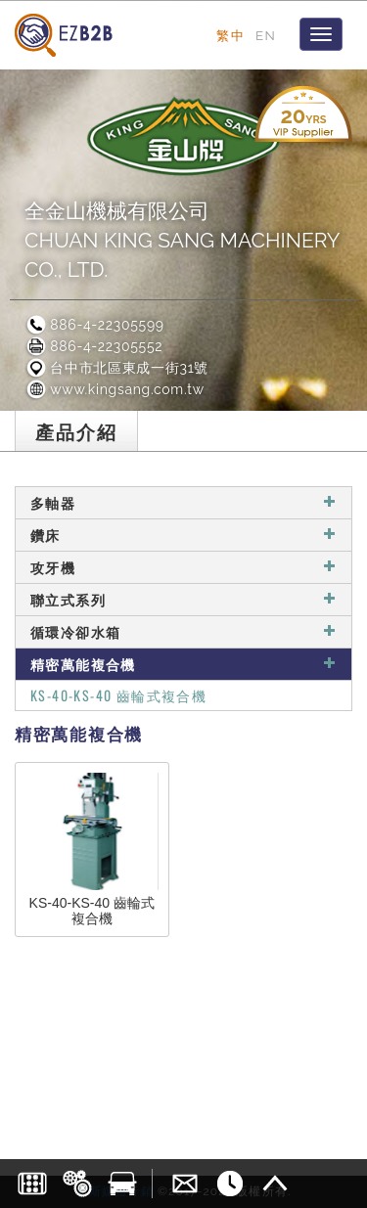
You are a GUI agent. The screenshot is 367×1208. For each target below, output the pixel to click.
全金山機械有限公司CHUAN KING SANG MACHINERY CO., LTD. (182, 240)
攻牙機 (183, 567)
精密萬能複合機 (183, 663)
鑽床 (183, 534)
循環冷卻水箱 (183, 631)
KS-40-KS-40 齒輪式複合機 (118, 695)
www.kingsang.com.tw (114, 389)
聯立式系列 (183, 599)
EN (265, 35)
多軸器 (183, 502)
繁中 (230, 35)
